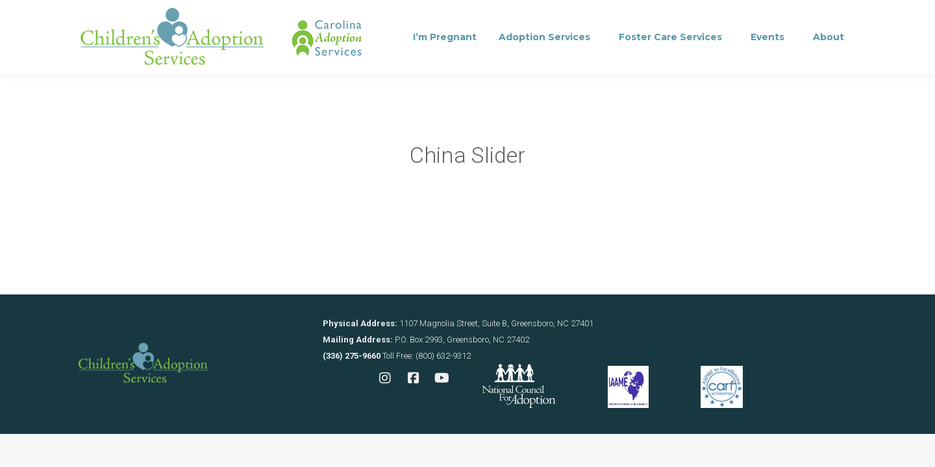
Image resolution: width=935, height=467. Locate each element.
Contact (345, 16)
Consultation (262, 16)
